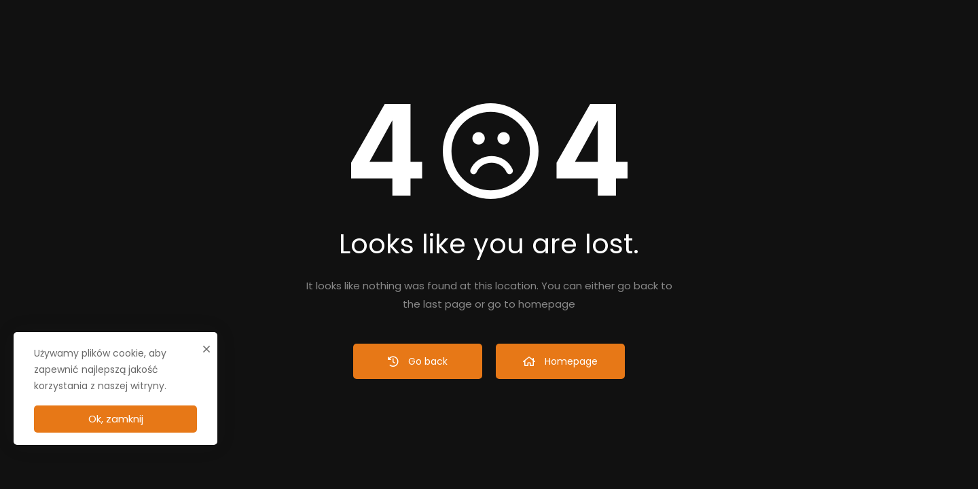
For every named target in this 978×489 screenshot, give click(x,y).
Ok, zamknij (115, 419)
